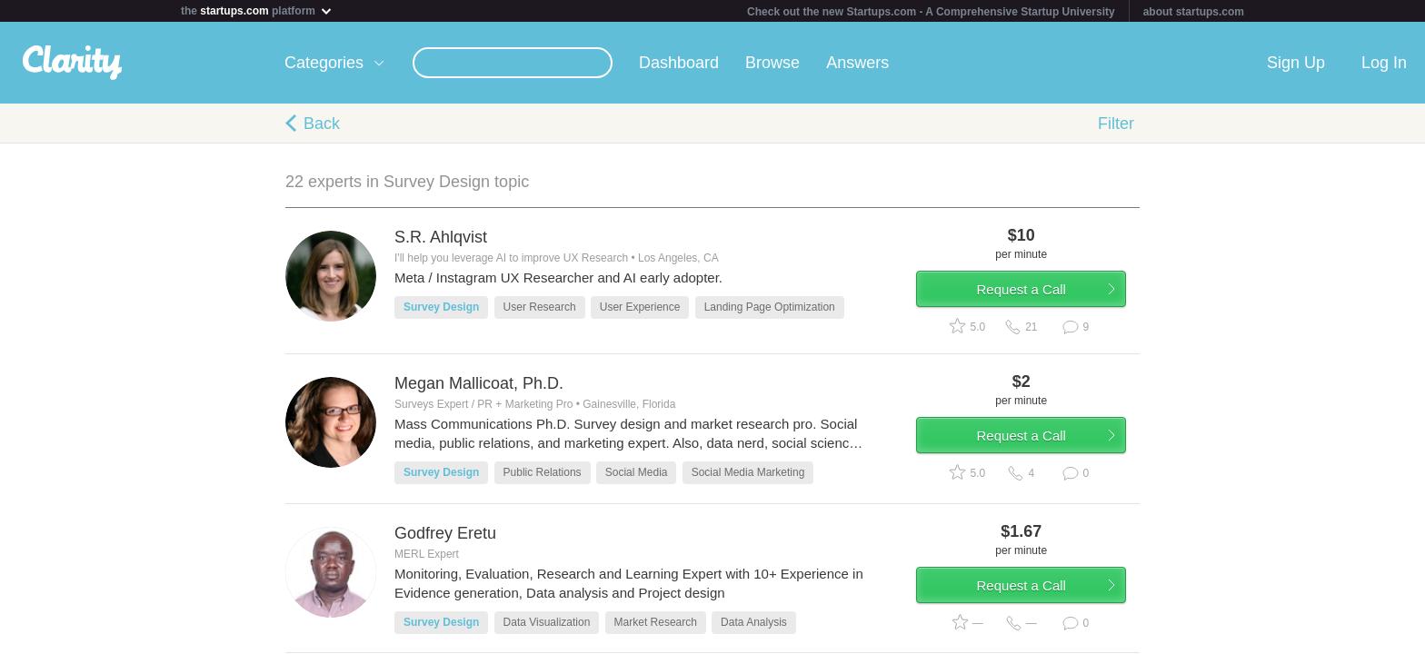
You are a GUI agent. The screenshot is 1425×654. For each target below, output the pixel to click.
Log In (1384, 63)
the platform (257, 10)
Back (322, 123)
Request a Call (1032, 294)
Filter (1116, 123)
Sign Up (1296, 63)
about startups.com (1193, 11)
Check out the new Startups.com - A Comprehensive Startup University (931, 11)
